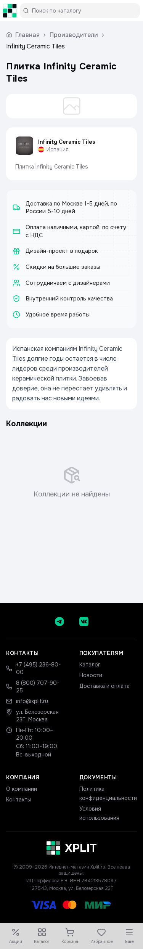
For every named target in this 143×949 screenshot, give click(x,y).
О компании (21, 788)
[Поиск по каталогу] (83, 10)
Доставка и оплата (104, 685)
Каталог (89, 664)
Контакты (18, 799)
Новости (90, 675)
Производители (74, 35)
